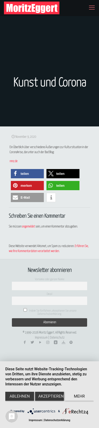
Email (49, 294)
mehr (79, 396)
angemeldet (28, 226)
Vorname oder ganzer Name (49, 279)
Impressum (41, 337)
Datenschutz (57, 337)
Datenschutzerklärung (57, 420)
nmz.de (13, 161)
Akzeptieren (51, 396)
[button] (27, 173)
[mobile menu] (91, 7)
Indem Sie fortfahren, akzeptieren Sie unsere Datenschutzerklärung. (50, 311)
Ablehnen (20, 396)
